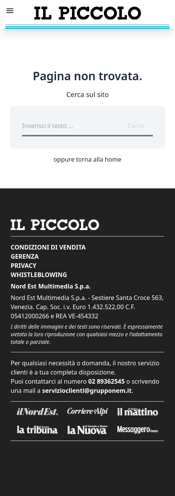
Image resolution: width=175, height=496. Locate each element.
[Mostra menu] (9, 10)
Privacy (23, 265)
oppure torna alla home (88, 159)
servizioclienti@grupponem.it (87, 390)
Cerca (136, 126)
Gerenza (25, 256)
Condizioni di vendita (48, 247)
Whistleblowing (39, 275)
